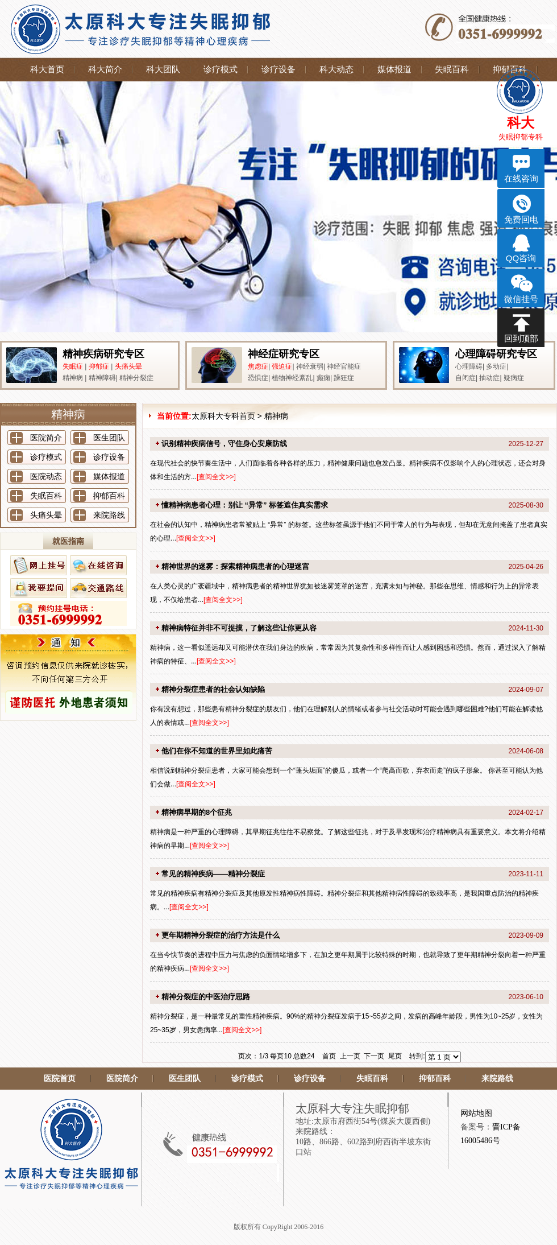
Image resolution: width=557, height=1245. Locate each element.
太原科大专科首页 (223, 416)
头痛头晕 (128, 366)
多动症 (496, 366)
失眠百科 (452, 69)
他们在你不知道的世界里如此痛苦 (216, 751)
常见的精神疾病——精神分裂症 (213, 873)
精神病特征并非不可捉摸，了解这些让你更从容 (239, 628)
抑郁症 (99, 366)
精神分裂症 (136, 378)
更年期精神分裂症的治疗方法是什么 (220, 935)
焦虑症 (258, 366)
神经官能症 (344, 366)
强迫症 (282, 366)
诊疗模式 (220, 69)
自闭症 (465, 378)
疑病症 (514, 378)
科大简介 (105, 69)
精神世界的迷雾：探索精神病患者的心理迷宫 (235, 566)
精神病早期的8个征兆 (196, 812)
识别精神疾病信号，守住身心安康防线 (224, 443)
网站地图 (476, 1113)
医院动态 (46, 476)
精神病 (73, 378)
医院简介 (46, 437)
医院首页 (60, 1078)
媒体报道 (394, 69)
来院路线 (109, 515)
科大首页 (47, 69)
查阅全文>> (216, 477)
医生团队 (109, 437)
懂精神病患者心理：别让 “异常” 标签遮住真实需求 (244, 505)
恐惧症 (258, 378)
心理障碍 (469, 366)
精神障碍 (102, 378)
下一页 (374, 1056)
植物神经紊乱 (292, 378)
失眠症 (73, 366)
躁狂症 (344, 378)
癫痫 (323, 378)
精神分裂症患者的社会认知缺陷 (213, 689)
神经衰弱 (309, 366)
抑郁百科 (109, 495)
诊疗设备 (278, 69)
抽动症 (489, 378)
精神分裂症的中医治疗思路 (205, 996)
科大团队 (163, 69)
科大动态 (336, 69)
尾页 (395, 1056)
